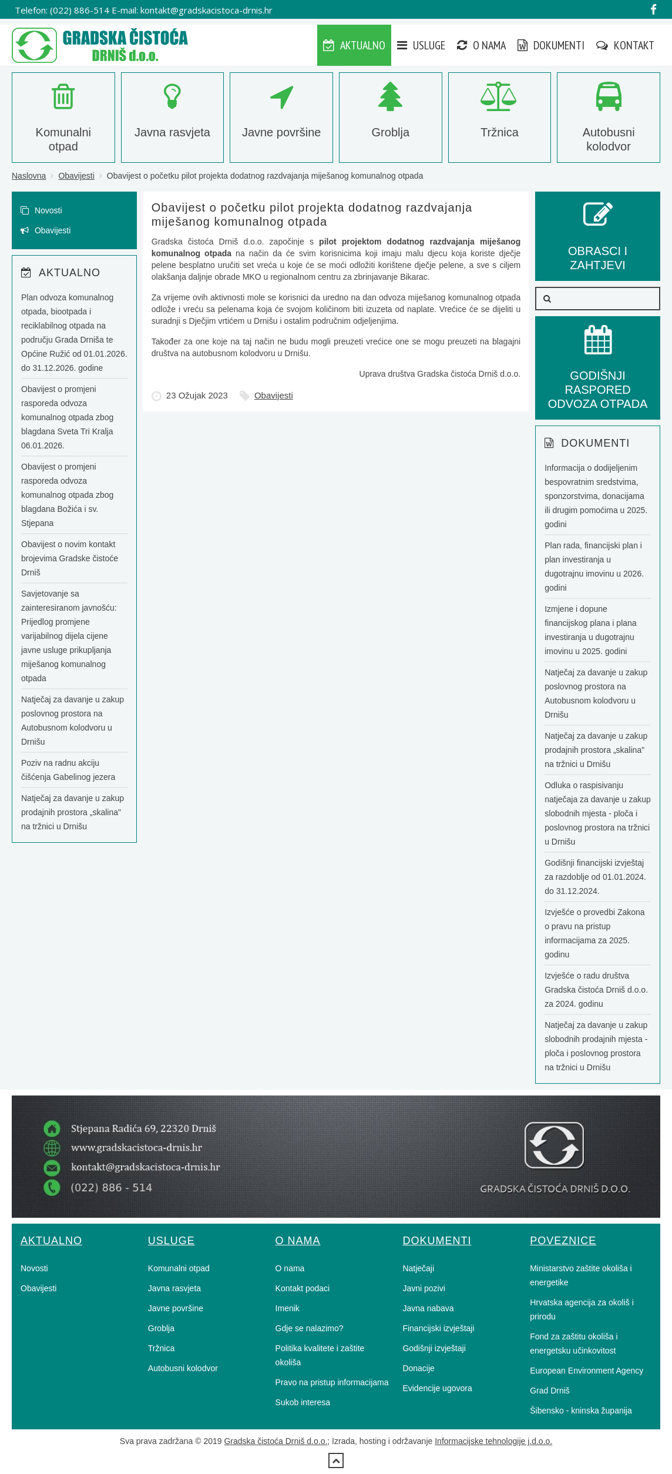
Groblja (161, 1328)
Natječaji (418, 1268)
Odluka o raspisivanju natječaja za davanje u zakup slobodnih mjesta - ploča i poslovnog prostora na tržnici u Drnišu (598, 813)
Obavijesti (76, 175)
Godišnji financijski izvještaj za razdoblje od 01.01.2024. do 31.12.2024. (595, 877)
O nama (481, 45)
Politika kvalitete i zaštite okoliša (320, 1355)
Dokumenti (551, 45)
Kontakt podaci (302, 1288)
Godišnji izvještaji (433, 1348)
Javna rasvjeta (174, 1288)
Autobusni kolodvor (183, 1368)
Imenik (287, 1308)
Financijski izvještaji (438, 1328)
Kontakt (625, 45)
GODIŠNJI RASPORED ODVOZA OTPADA (598, 375)
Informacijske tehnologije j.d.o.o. (493, 1441)
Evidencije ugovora (437, 1388)
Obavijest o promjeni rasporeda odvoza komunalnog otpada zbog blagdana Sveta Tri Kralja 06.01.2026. (67, 417)
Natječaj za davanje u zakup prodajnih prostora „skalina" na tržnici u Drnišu (72, 812)
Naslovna (29, 175)
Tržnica (161, 1348)
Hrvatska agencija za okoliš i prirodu (582, 1309)
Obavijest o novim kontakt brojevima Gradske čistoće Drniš (69, 558)
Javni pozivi (423, 1288)
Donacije (418, 1368)
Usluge (421, 45)
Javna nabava (427, 1308)
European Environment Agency (586, 1370)
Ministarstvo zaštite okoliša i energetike (581, 1275)
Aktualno (354, 45)
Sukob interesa (302, 1402)
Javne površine (175, 1308)
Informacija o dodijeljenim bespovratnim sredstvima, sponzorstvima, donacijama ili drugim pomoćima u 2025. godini (596, 496)
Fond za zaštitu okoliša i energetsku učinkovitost (573, 1343)
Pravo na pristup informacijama (332, 1382)
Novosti (41, 210)
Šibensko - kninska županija (581, 1410)
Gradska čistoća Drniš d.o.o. (275, 1441)
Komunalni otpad (179, 1268)
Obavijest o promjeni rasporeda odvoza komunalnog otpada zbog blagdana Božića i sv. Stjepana (67, 495)
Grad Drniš (550, 1390)
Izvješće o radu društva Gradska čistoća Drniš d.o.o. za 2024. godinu (596, 990)
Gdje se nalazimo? (309, 1328)
